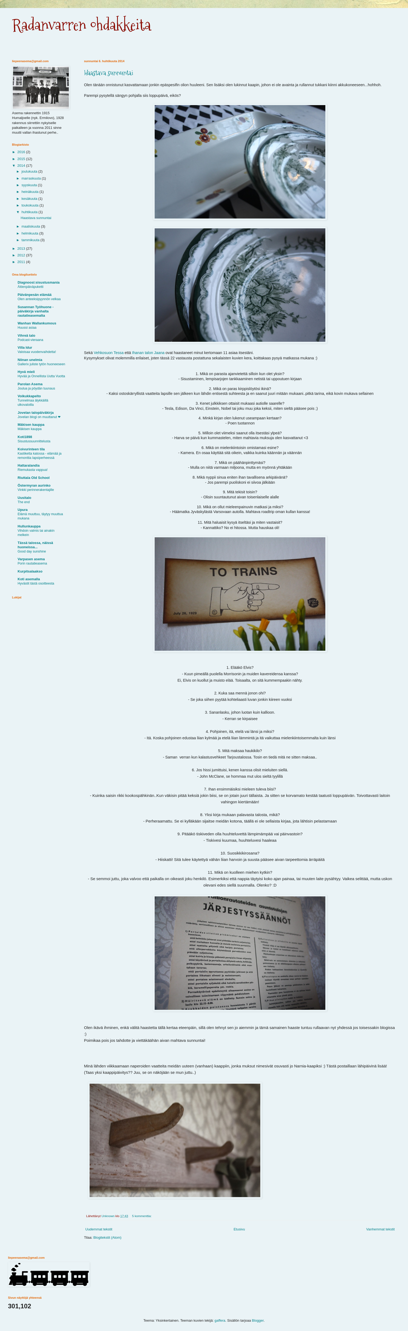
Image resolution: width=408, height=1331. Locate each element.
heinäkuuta (30, 192)
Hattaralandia (28, 465)
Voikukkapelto (29, 396)
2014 (21, 166)
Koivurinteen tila (31, 449)
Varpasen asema (31, 559)
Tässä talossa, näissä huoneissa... (35, 545)
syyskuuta (30, 185)
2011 (21, 262)
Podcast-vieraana (30, 340)
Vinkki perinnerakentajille (36, 490)
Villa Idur (25, 347)
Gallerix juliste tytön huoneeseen (41, 364)
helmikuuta (30, 233)
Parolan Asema (30, 384)
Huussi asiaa (27, 327)
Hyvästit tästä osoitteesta (36, 583)
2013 (21, 249)
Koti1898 (25, 437)
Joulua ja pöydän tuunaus (36, 388)
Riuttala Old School (34, 478)
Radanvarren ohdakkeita (81, 25)
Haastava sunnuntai (108, 73)
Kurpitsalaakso (30, 571)
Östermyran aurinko (34, 485)
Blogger (258, 1320)
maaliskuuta (31, 226)
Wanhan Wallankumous (37, 323)
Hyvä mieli (26, 372)
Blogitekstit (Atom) (107, 1237)
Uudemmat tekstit (98, 1229)
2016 (21, 152)
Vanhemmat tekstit (380, 1229)
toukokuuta (30, 205)
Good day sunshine (32, 551)
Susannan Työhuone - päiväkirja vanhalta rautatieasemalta (36, 311)
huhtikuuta (30, 212)
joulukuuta (30, 171)
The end (24, 502)
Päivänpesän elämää (34, 295)
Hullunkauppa (29, 526)
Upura (23, 510)
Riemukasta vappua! (33, 470)
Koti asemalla (29, 579)
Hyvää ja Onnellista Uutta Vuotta (41, 376)
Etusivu (239, 1229)
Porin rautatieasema (32, 563)
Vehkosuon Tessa (109, 353)
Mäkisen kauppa (31, 425)
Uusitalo (24, 498)
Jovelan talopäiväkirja (36, 413)
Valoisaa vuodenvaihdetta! (37, 352)
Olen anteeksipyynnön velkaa (39, 299)
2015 (21, 159)
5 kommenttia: (142, 1216)
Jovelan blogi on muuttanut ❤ (39, 417)
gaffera (220, 1320)
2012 (21, 255)
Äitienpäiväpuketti (30, 287)
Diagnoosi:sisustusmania (38, 282)
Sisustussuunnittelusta (34, 441)
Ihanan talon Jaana (148, 353)
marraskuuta (32, 178)
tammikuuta (31, 240)
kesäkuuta (30, 199)
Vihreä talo (26, 335)
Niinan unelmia (30, 360)
